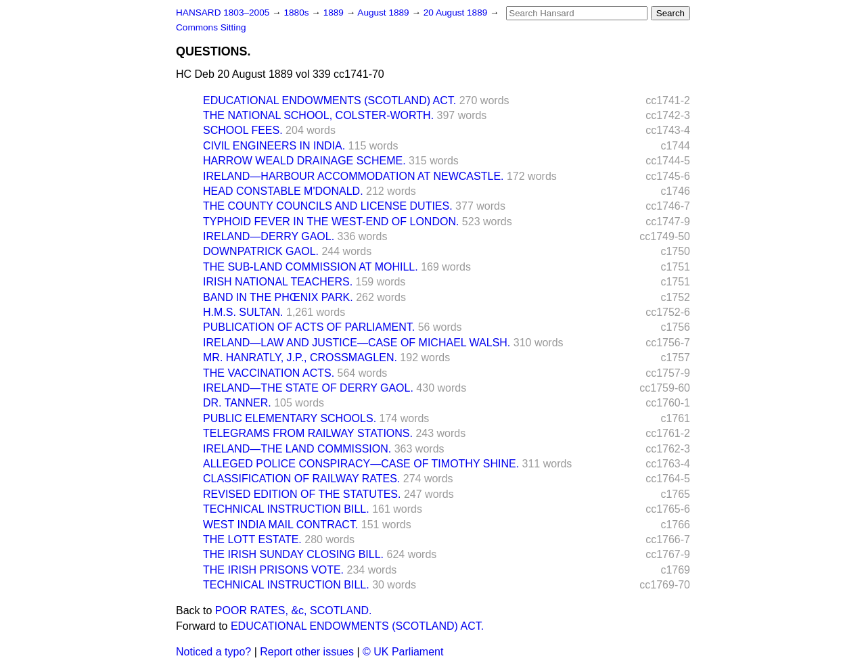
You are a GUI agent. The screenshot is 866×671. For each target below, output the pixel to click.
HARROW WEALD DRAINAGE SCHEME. (304, 160)
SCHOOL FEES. (243, 130)
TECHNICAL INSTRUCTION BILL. (286, 509)
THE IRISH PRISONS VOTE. (273, 570)
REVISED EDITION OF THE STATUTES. (302, 494)
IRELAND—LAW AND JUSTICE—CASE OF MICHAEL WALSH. (356, 342)
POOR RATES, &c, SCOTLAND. (293, 610)
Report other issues (307, 651)
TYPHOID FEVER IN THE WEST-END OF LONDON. (331, 221)
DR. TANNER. (237, 403)
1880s (297, 12)
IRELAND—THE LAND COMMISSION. (297, 449)
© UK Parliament (403, 651)
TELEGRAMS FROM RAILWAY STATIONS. (308, 433)
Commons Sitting (211, 27)
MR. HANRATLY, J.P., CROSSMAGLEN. (300, 357)
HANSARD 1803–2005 (222, 12)
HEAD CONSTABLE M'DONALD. (283, 191)
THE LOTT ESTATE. (252, 539)
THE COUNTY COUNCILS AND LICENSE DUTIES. (328, 206)
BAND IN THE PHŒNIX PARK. (278, 297)
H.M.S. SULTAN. (243, 312)
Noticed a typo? (213, 651)
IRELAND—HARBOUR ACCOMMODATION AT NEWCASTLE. (353, 176)
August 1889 (384, 12)
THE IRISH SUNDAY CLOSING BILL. (293, 554)
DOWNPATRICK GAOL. (261, 251)
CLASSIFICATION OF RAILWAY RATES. (301, 478)
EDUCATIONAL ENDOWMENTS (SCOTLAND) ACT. (329, 100)
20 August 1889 (457, 12)
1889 (334, 12)
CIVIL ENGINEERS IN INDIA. (274, 146)
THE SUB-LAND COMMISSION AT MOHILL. (310, 267)
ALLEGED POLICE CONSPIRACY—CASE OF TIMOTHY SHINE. (361, 463)
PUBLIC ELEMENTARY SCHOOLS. (289, 418)
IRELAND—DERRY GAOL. (268, 236)
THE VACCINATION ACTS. (268, 373)
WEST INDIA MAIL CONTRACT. (280, 524)
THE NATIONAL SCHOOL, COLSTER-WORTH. (318, 115)
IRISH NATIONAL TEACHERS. (277, 281)
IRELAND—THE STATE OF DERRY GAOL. (308, 388)
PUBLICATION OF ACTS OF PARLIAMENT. (309, 327)
